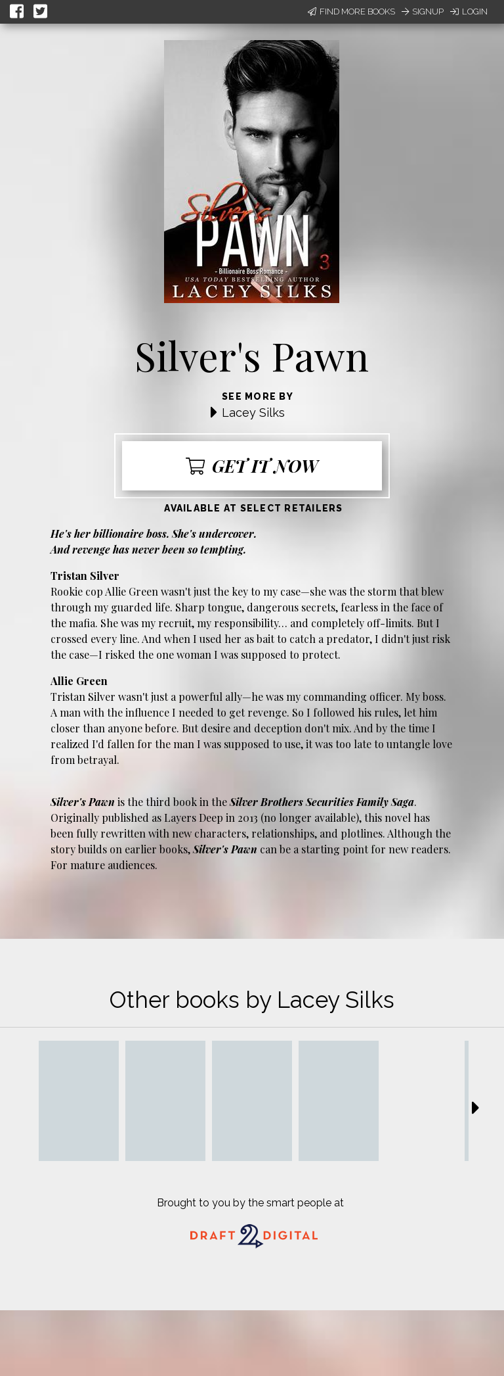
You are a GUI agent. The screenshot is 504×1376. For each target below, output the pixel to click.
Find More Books (351, 11)
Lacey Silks (253, 412)
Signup (423, 11)
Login (469, 11)
